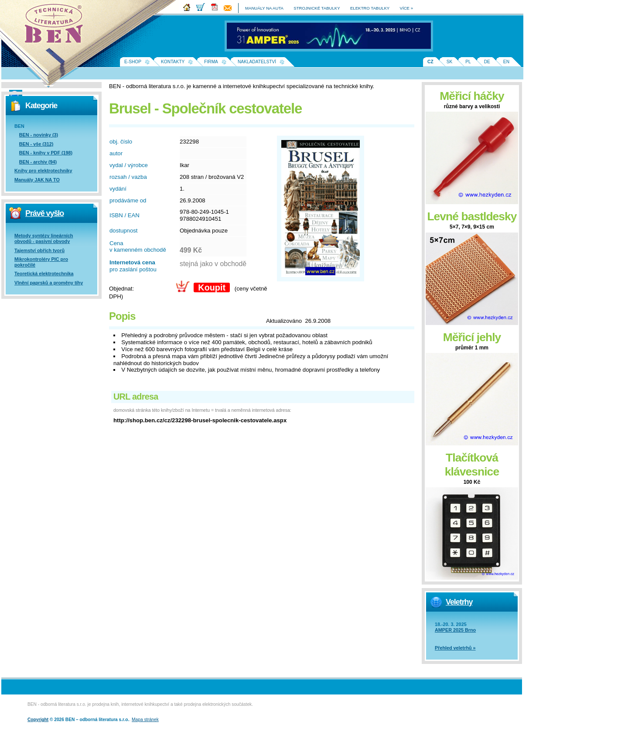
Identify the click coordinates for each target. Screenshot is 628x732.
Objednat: (121, 288)
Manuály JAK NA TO (37, 179)
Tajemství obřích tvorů (39, 250)
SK (450, 61)
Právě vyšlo (44, 213)
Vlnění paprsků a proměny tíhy (48, 282)
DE (487, 61)
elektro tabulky (369, 8)
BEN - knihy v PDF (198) (45, 152)
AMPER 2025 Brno (455, 630)
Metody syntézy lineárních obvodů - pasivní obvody (43, 238)
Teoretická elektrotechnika (43, 273)
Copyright (37, 719)
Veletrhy (459, 602)
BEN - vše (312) (36, 144)
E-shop (132, 61)
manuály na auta (264, 8)
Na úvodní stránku (56, 26)
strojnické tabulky (317, 8)
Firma (211, 61)
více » (406, 8)
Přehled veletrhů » (455, 647)
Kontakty (172, 61)
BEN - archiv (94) (38, 161)
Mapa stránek (145, 719)
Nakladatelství (257, 61)
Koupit (211, 287)
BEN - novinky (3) (38, 134)
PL (468, 61)
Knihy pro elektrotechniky (43, 170)
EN (506, 61)
